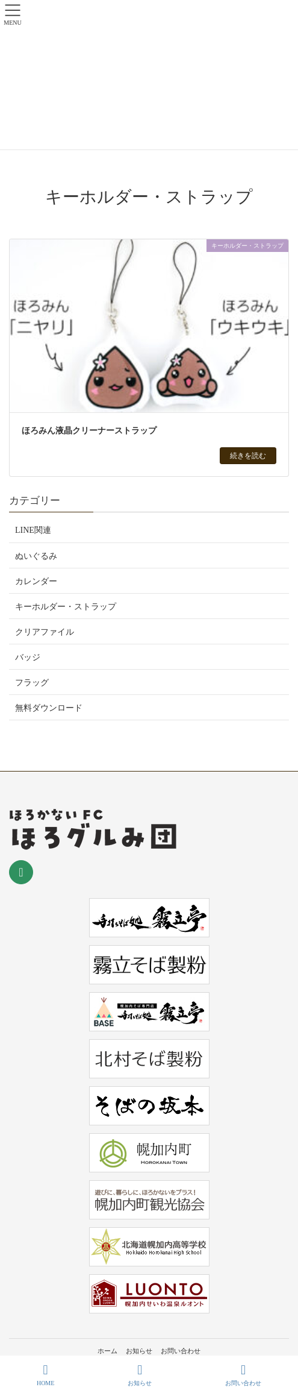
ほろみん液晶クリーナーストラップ (89, 430)
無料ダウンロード (48, 707)
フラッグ (32, 682)
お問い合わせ (180, 1350)
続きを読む (248, 455)
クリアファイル (44, 632)
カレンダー (36, 581)
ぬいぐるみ (36, 556)
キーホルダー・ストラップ (65, 606)
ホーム (107, 1350)
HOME (45, 1374)
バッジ (27, 657)
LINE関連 (33, 530)
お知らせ (139, 1350)
